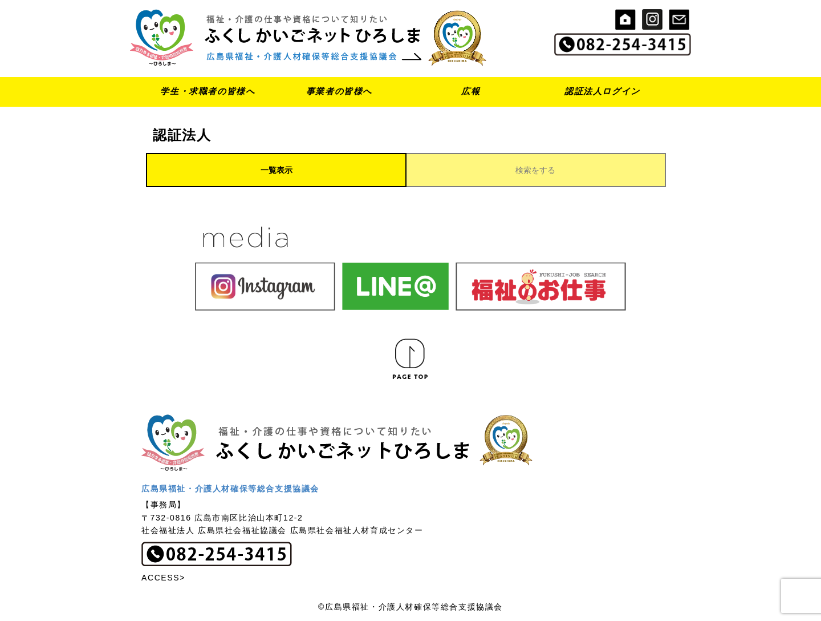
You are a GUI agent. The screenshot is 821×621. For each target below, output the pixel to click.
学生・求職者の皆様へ (207, 91)
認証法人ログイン (602, 91)
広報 (470, 91)
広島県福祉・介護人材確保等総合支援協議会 (230, 488)
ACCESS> (163, 577)
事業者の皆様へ (339, 91)
